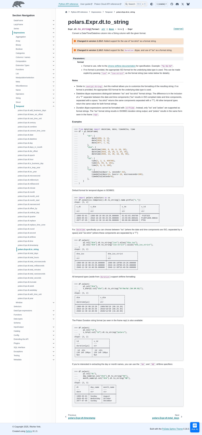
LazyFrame (18, 24)
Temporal (20, 106)
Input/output (18, 327)
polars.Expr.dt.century (27, 123)
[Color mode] (151, 4)
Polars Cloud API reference (106, 4)
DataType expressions (23, 311)
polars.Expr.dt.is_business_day (30, 163)
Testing (17, 355)
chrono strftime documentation (122, 66)
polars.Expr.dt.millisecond (28, 184)
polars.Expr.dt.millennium (28, 180)
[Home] (66, 12)
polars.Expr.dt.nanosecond (29, 204)
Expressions (19, 33)
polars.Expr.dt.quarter (27, 217)
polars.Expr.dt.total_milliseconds (31, 266)
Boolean (19, 49)
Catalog (17, 331)
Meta (18, 82)
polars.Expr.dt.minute (26, 188)
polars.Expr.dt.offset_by (27, 208)
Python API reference (68, 4)
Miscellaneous (21, 86)
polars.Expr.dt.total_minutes (29, 270)
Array (18, 41)
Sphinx (29, 431)
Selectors (17, 306)
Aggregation (21, 37)
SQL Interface (19, 347)
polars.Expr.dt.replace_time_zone (31, 225)
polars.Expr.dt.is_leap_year (29, 167)
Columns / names (23, 57)
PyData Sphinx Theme (172, 429)
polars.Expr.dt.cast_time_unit (30, 118)
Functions (20, 69)
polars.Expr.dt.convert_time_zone (31, 131)
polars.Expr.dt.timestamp (28, 245)
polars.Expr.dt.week (26, 286)
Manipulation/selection (25, 78)
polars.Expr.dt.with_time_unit (29, 294)
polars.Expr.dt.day (25, 143)
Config (16, 335)
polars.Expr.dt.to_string (28, 249)
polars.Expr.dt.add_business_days (32, 110)
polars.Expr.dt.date (25, 135)
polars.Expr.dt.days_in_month (30, 147)
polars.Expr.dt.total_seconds (29, 278)
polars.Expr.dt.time (25, 241)
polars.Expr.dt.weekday (27, 290)
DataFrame (18, 20)
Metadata (17, 360)
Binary (18, 45)
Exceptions (18, 351)
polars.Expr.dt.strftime (27, 237)
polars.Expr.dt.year (25, 298)
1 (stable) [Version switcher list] (161, 4)
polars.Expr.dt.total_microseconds (32, 262)
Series (16, 29)
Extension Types (22, 65)
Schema (17, 323)
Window (19, 302)
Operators (20, 94)
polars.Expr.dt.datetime (27, 139)
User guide (85, 4)
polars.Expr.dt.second (27, 233)
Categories (20, 53)
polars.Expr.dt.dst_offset (28, 151)
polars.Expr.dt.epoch (26, 155)
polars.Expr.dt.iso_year (27, 172)
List (17, 74)
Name (18, 90)
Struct (18, 102)
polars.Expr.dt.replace (27, 221)
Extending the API (21, 339)
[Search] (136, 4)
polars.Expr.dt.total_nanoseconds (31, 274)
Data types (18, 319)
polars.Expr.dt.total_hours (28, 257)
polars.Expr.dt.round (26, 229)
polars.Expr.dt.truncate (27, 282)
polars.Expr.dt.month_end (28, 196)
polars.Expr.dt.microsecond (29, 176)
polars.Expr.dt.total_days (28, 253)
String (18, 98)
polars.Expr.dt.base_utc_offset (30, 114)
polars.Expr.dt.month (26, 192)
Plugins (17, 343)
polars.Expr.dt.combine (27, 127)
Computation (21, 61)
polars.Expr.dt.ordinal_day (28, 213)
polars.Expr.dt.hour (25, 159)
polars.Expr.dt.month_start (28, 200)
